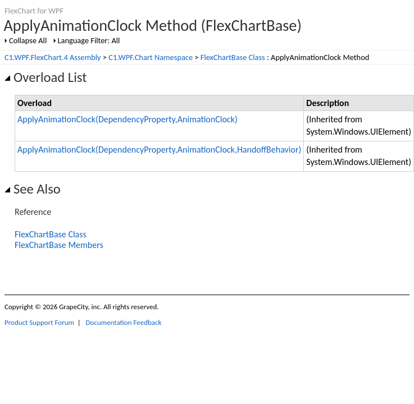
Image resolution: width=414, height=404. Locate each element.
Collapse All (28, 40)
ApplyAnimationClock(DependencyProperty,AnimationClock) (127, 119)
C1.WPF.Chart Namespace (150, 57)
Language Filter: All (89, 40)
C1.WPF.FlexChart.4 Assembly (52, 57)
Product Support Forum (39, 322)
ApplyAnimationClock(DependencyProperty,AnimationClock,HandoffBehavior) (159, 149)
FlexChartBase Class (233, 57)
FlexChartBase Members (59, 245)
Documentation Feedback (124, 322)
